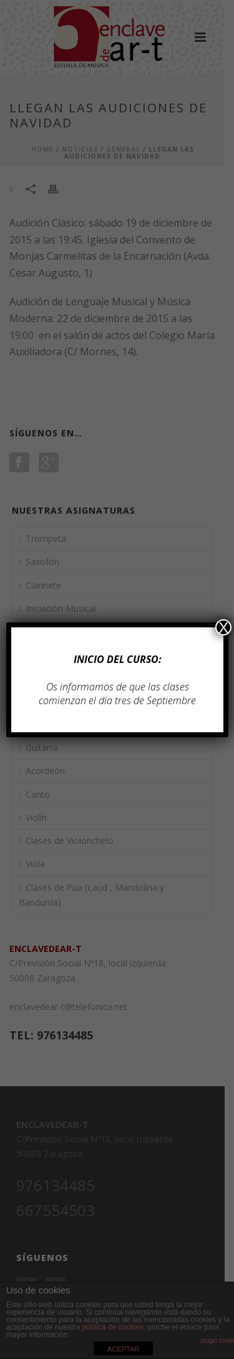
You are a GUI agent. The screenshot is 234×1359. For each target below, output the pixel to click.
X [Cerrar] (223, 627)
